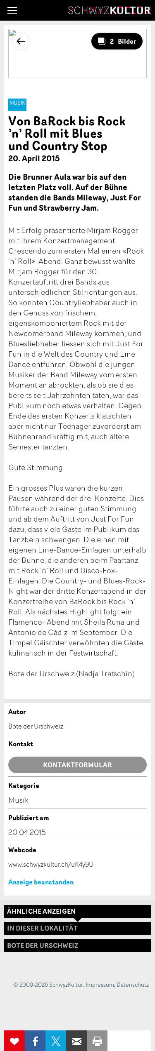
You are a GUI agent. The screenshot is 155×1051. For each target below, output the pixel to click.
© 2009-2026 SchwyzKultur (48, 984)
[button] (12, 10)
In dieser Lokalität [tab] (42, 928)
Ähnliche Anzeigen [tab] (41, 911)
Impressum (100, 984)
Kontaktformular (77, 765)
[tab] (77, 945)
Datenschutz (133, 984)
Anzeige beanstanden (41, 882)
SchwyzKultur (109, 10)
